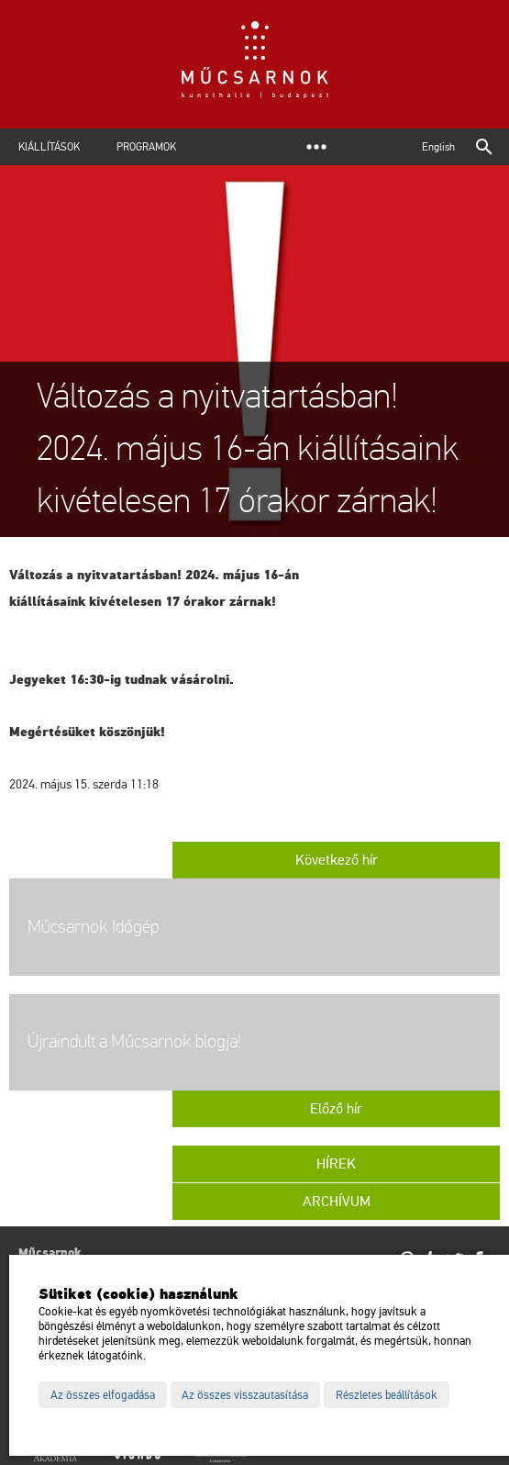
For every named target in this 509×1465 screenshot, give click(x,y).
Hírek (336, 1164)
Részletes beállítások (386, 1395)
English (438, 146)
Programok (146, 146)
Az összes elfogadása (102, 1395)
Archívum (337, 1201)
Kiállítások (49, 146)
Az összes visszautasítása (245, 1395)
